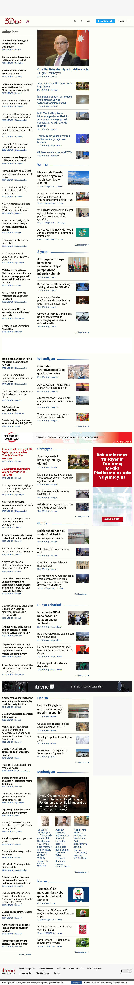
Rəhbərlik (61, 969)
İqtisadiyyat (46, 359)
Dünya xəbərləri (49, 605)
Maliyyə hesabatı (46, 969)
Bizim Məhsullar (76, 969)
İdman (42, 881)
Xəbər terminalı (105, 21)
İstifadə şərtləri (25, 973)
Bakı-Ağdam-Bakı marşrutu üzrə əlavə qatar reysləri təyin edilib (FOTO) (55, 982)
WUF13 (42, 165)
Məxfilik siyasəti (43, 973)
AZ (88, 21)
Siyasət (43, 252)
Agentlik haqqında (27, 969)
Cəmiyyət (44, 449)
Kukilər (57, 973)
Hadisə (42, 698)
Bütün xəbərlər (81, 245)
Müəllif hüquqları (94, 969)
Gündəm (43, 523)
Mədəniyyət (46, 772)
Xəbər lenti (10, 32)
